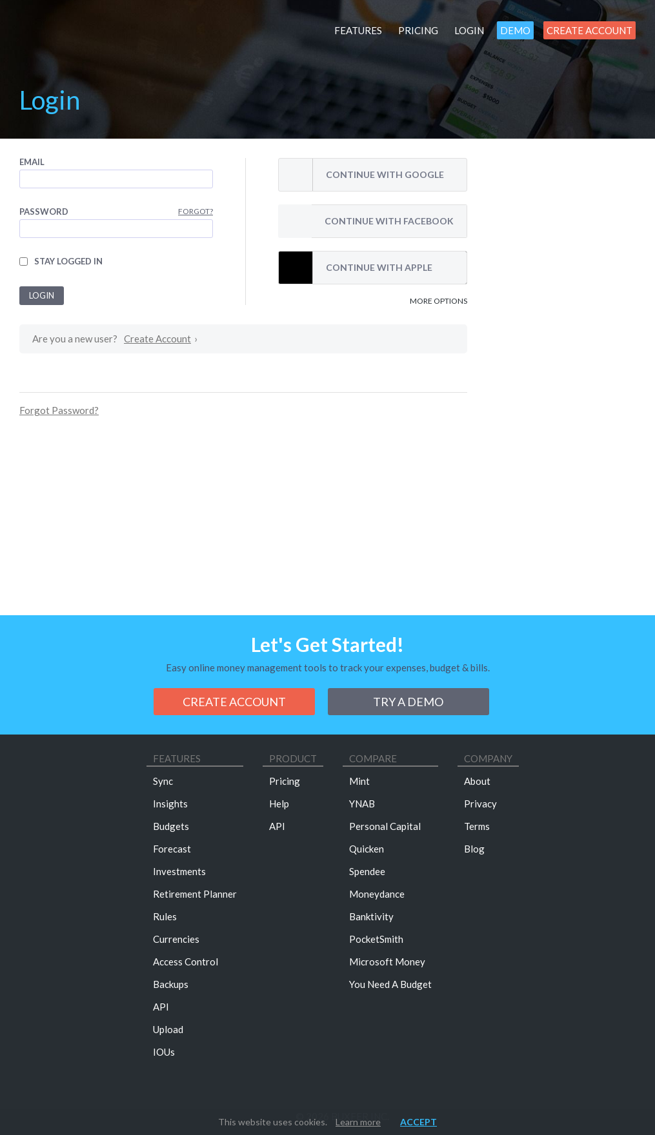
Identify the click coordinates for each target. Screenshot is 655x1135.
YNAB (362, 803)
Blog (474, 848)
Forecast (172, 848)
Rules (165, 916)
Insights (170, 803)
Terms (477, 826)
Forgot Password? (59, 410)
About (477, 781)
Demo (515, 30)
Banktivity (371, 916)
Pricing (418, 30)
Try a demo (408, 702)
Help (279, 803)
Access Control (185, 961)
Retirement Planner (195, 894)
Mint (359, 781)
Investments (179, 871)
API (161, 1006)
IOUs (164, 1052)
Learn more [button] (358, 1121)
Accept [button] (418, 1121)
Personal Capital (385, 826)
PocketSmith (376, 939)
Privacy (480, 803)
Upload (168, 1029)
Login (469, 30)
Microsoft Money (387, 961)
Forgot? (195, 211)
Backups (170, 984)
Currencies (176, 939)
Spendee (367, 871)
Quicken (366, 848)
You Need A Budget (390, 984)
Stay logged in (68, 261)
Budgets (171, 826)
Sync (163, 781)
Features (358, 30)
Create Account (589, 30)
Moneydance (377, 894)
